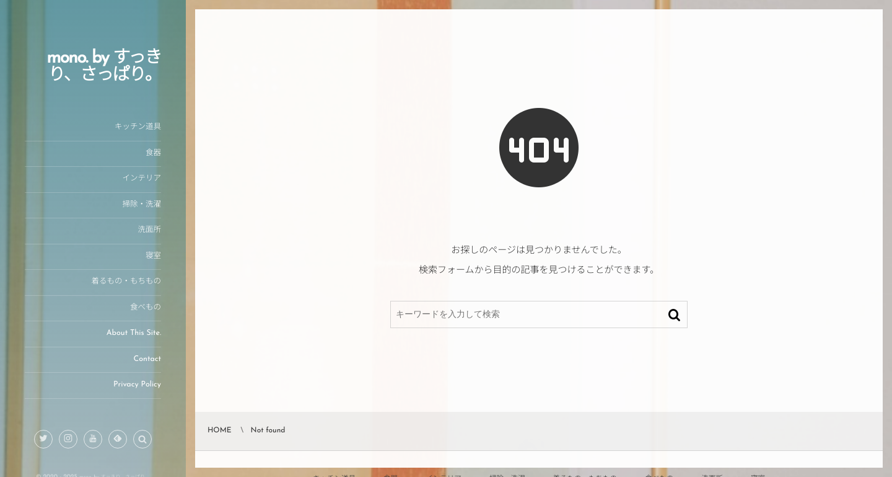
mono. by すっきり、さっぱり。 (103, 67)
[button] (142, 440)
